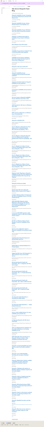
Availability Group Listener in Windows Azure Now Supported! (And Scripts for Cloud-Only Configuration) (21, 59)
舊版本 (5, 424)
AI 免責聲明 (2, 424)
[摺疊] (9, 6)
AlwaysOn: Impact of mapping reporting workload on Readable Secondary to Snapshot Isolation (21, 378)
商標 (22, 424)
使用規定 (20, 424)
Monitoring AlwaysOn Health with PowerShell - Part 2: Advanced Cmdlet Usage (20, 289)
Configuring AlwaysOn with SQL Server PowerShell (21, 320)
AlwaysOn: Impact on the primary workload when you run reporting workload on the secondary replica (22, 394)
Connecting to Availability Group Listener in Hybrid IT (22, 90)
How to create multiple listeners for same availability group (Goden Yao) (21, 313)
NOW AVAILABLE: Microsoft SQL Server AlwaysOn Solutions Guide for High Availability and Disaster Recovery (21, 338)
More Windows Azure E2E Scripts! (19, 44)
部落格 (7, 424)
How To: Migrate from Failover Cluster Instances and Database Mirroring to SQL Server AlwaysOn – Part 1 (21, 165)
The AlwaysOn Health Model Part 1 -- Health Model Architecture (22, 305)
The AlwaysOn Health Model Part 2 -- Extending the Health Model (20, 297)
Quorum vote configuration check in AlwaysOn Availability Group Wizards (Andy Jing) (22, 230)
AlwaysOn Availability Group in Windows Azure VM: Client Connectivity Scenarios (21, 30)
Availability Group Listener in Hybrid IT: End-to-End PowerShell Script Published (22, 51)
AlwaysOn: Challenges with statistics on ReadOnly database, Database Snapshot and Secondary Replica (22, 370)
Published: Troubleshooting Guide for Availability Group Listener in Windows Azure (21, 38)
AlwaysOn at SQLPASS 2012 (18, 120)
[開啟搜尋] (41, 1)
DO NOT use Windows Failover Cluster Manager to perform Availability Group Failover (21, 222)
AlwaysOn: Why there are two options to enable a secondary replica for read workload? (21, 410)
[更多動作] (31, 6)
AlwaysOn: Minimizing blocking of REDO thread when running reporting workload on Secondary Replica (22, 386)
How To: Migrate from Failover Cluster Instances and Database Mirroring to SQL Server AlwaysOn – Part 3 (21, 147)
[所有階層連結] (12, 6)
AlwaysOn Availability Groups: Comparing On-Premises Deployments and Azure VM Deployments (21, 16)
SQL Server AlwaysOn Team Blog (20, 6)
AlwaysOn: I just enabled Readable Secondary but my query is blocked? (20, 354)
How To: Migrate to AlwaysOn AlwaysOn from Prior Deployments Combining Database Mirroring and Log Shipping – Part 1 (22, 137)
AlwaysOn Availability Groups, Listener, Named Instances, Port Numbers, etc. (21, 24)
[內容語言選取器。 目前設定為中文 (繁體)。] (3, 423)
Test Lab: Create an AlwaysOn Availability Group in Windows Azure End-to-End (21, 98)
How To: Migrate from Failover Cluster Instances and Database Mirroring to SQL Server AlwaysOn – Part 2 (21, 156)
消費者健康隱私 (16, 424)
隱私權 (12, 424)
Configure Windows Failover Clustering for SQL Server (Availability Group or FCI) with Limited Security (21, 196)
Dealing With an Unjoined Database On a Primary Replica (21, 246)
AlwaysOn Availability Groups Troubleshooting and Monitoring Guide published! (21, 74)
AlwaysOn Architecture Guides (19, 183)
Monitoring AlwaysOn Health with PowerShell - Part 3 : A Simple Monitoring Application (21, 273)
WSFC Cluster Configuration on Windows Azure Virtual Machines (21, 113)
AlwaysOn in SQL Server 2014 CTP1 (20, 66)
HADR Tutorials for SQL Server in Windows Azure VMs (21, 105)
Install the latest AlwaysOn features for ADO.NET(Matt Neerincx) (21, 238)
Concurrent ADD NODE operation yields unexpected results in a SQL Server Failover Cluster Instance (22, 214)
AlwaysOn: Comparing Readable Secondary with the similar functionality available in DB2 (22, 347)
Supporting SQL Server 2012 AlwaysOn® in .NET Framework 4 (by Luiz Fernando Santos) (22, 255)
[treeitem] (5, 9)
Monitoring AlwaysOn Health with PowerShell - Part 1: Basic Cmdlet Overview (21, 281)
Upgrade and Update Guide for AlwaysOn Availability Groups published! (21, 82)
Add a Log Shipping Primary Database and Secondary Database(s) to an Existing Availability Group (21, 329)
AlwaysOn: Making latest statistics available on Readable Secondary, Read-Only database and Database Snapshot (22, 362)
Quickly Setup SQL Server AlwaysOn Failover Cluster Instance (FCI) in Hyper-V (21, 190)
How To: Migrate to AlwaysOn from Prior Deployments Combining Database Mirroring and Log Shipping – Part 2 (21, 128)
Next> (12, 416)
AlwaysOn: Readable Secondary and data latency (21, 401)
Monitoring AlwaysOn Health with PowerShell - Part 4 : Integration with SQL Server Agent (21, 264)
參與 (10, 424)
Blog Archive (15, 6)
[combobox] (5, 8)
